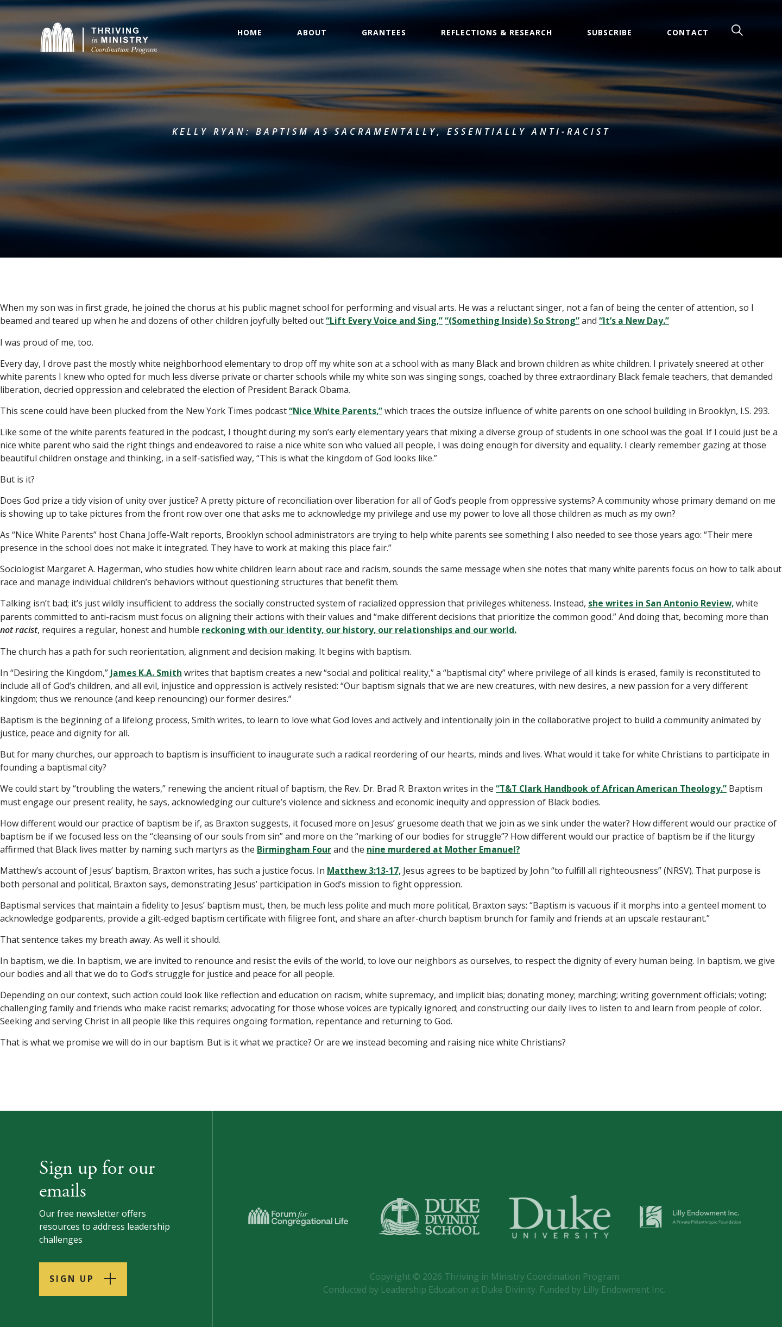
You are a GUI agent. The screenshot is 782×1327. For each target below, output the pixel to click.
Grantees (384, 32)
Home (250, 32)
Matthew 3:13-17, (364, 868)
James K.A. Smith (146, 671)
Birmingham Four (294, 847)
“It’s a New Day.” (635, 321)
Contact (688, 32)
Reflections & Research (497, 32)
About (312, 32)
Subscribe (610, 32)
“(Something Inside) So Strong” (513, 321)
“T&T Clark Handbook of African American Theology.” (613, 787)
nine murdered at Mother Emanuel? (445, 847)
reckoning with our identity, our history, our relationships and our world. (360, 629)
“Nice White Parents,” (336, 410)
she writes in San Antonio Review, (661, 603)
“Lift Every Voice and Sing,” (384, 321)
